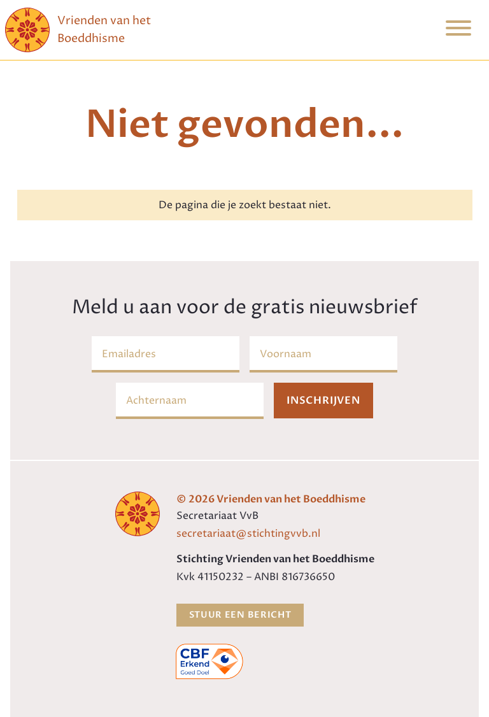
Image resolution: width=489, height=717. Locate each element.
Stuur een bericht (240, 615)
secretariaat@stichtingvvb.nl (248, 534)
